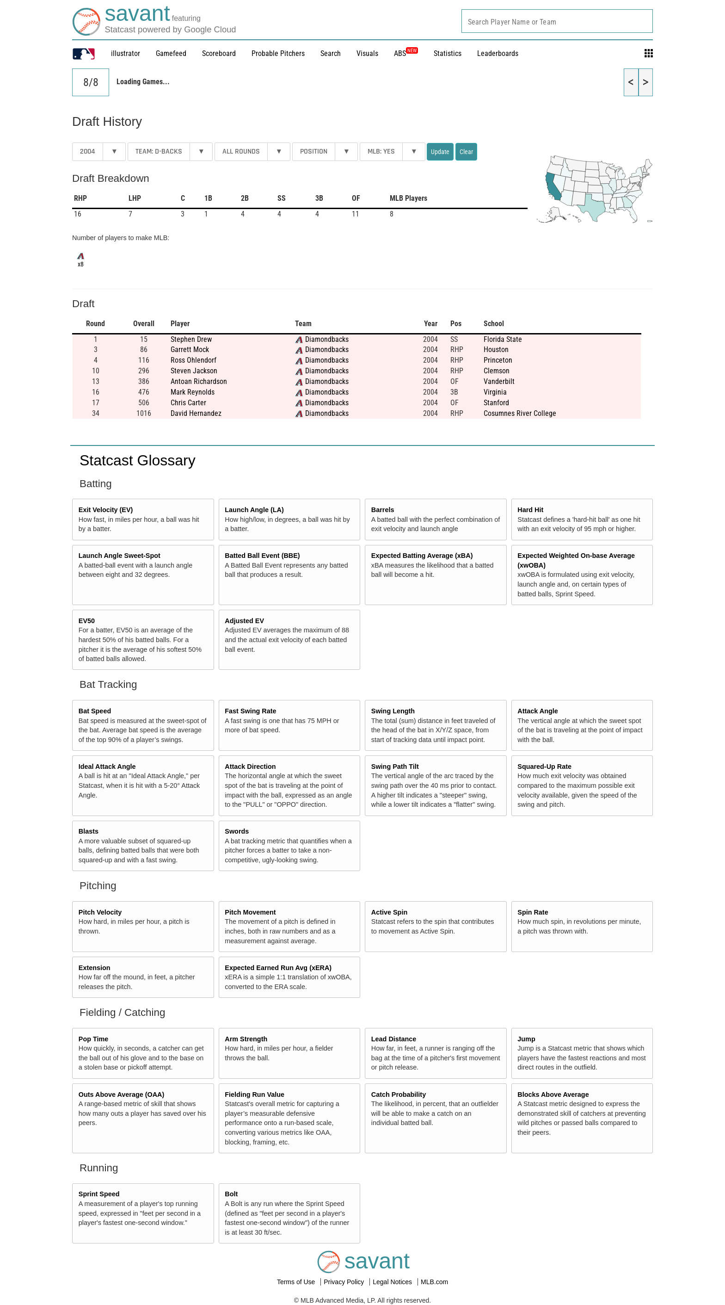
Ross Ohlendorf (193, 360)
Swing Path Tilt (395, 766)
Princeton (498, 360)
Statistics (447, 53)
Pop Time (94, 1039)
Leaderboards (497, 53)
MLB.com (434, 1282)
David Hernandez (196, 413)
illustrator (125, 53)
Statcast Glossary (138, 460)
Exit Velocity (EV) (106, 509)
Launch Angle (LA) (254, 509)
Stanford (496, 402)
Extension (95, 967)
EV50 (87, 621)
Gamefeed (171, 53)
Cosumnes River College (520, 413)
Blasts (88, 831)
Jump (526, 1039)
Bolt (231, 1194)
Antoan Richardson (199, 381)
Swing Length (393, 711)
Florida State (503, 339)
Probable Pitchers (278, 53)
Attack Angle (537, 711)
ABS (406, 53)
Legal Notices (393, 1282)
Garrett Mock (190, 349)
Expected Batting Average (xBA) (422, 555)
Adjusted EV (244, 621)
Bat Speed (95, 711)
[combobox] (557, 21)
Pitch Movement (250, 912)
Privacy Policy (345, 1282)
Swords (237, 831)
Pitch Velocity (100, 912)
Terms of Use (297, 1282)
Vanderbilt (499, 381)
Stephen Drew (191, 339)
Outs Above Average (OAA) (122, 1094)
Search (330, 53)
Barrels (382, 509)
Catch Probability (398, 1094)
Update (440, 151)
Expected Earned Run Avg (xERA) (278, 967)
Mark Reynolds (193, 392)
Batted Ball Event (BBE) (262, 555)
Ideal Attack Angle (107, 766)
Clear (466, 151)
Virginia (495, 392)
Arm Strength (246, 1039)
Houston (496, 349)
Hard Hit (530, 509)
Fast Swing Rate (250, 711)
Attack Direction (250, 766)
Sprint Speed (99, 1194)
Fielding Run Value (254, 1094)
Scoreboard (219, 53)
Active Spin (389, 912)
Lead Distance (394, 1039)
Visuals (367, 53)
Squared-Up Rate (544, 766)
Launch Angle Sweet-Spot (119, 555)
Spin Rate (532, 912)
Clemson (497, 370)
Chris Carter (188, 402)
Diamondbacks (327, 339)
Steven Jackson (194, 370)
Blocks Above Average (553, 1094)
